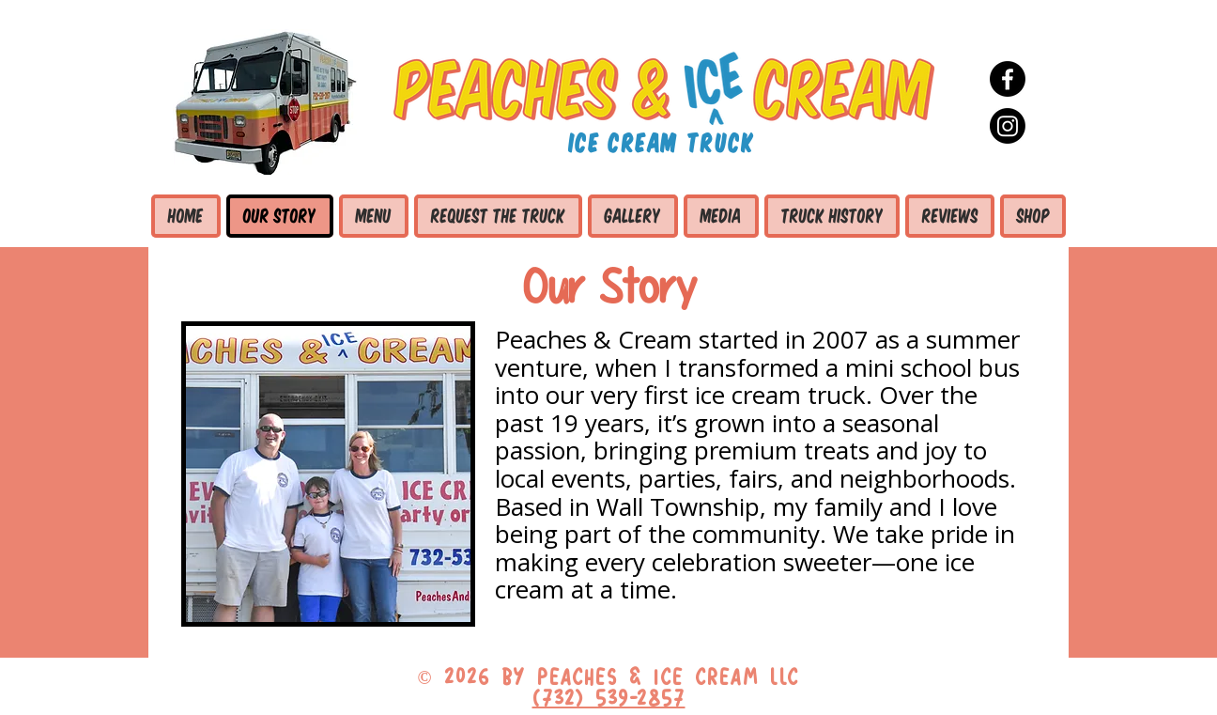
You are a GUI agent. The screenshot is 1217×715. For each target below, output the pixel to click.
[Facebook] (1007, 79)
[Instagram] (1007, 126)
